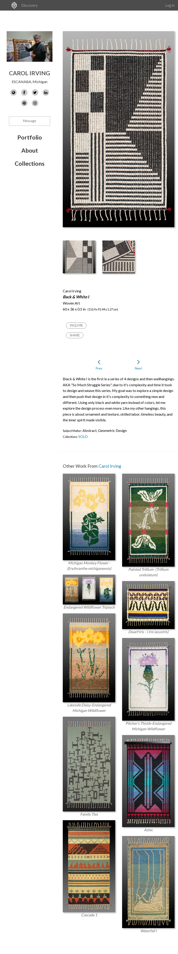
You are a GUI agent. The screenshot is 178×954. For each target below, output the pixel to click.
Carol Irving (29, 73)
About (29, 150)
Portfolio (29, 137)
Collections (29, 163)
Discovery (29, 5)
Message (29, 121)
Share (75, 335)
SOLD (83, 436)
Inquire (76, 325)
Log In (170, 5)
